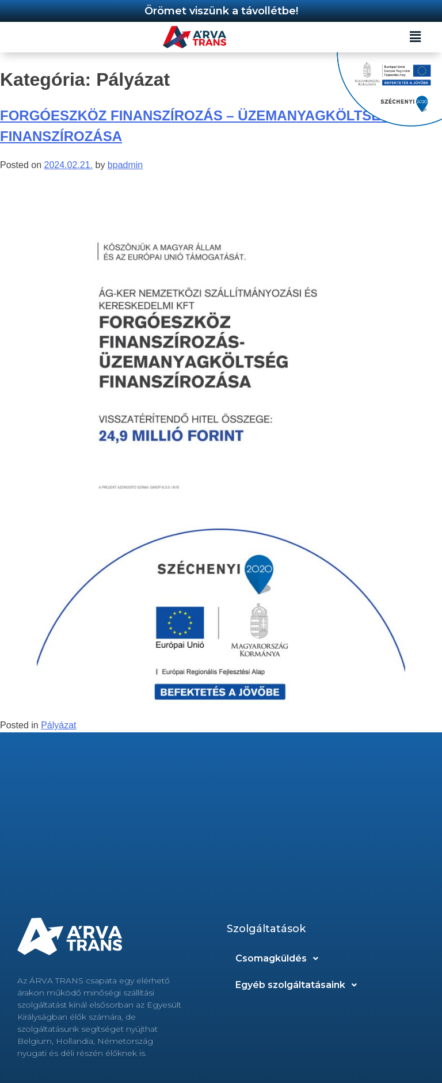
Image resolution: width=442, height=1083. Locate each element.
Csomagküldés (280, 958)
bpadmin (125, 165)
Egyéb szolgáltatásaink (299, 985)
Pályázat (58, 725)
